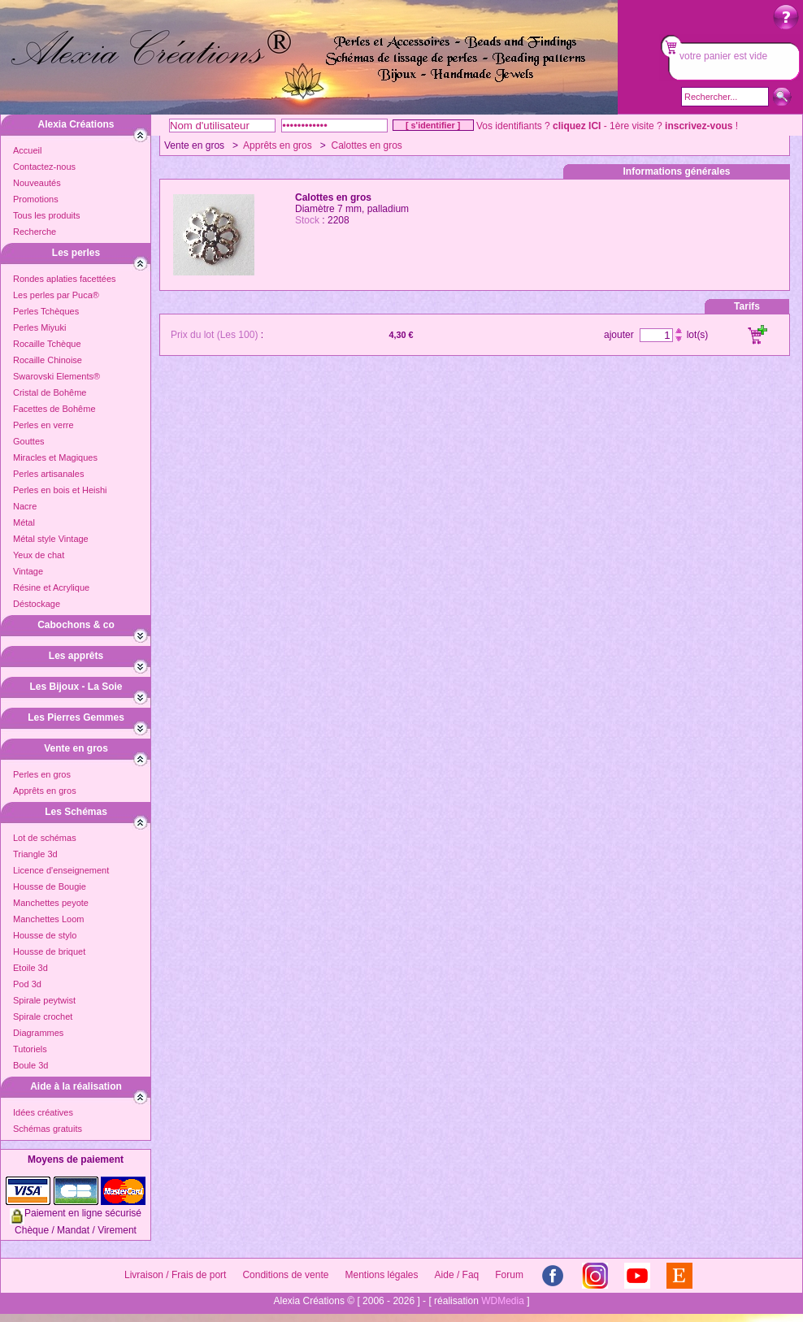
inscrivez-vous (698, 126)
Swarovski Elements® (56, 376)
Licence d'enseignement (61, 870)
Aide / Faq (457, 1275)
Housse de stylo (44, 935)
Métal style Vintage (51, 539)
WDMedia (502, 1301)
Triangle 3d (35, 854)
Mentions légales (381, 1275)
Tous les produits (46, 215)
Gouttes (29, 441)
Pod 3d (27, 984)
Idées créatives (43, 1112)
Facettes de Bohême (54, 409)
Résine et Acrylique (51, 587)
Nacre (25, 506)
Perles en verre (43, 425)
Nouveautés (37, 183)
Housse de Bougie (49, 886)
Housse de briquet (49, 951)
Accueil (27, 150)
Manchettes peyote (51, 903)
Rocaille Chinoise (47, 360)
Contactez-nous (44, 166)
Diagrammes (38, 1033)
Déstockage (36, 604)
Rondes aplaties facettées (64, 279)
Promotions (36, 199)
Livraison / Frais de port (175, 1275)
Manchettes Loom (48, 919)
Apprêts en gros (44, 790)
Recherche (34, 231)
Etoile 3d (30, 968)
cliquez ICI (577, 126)
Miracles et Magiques (55, 457)
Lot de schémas (44, 838)
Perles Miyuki (39, 327)
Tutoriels (30, 1049)
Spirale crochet (42, 1016)
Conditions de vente (285, 1275)
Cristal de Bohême (50, 392)
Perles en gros (42, 774)
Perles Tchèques (46, 311)
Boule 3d (30, 1065)
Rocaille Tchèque (47, 344)
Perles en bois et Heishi (60, 490)
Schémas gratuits (47, 1128)
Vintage (28, 571)
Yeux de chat (38, 555)
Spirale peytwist (44, 1000)
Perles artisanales (48, 474)
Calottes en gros (366, 145)
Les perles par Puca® (56, 295)
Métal (24, 522)
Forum (509, 1275)
